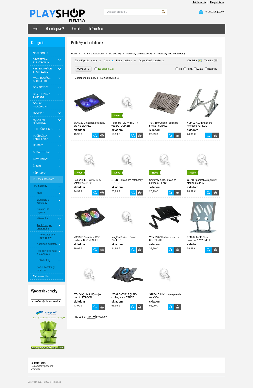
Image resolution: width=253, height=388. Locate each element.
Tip (180, 68)
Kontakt (76, 28)
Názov (94, 60)
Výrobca (83, 68)
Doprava (35, 368)
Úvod (35, 28)
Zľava (200, 68)
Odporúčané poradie (149, 60)
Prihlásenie (199, 2)
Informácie (96, 28)
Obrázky (192, 60)
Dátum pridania (124, 60)
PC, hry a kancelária (93, 53)
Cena (107, 60)
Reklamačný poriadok (42, 366)
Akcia (189, 68)
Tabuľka (208, 60)
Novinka (212, 68)
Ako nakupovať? (54, 28)
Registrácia (217, 2)
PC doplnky (115, 53)
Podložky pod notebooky (139, 53)
